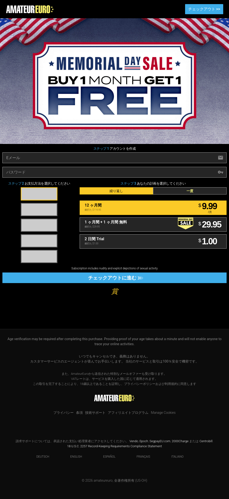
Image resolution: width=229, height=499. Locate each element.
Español (106, 457)
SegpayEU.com (160, 441)
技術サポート (95, 412)
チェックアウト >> (204, 9)
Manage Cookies (163, 412)
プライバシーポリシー (139, 384)
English (73, 457)
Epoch (143, 441)
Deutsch (39, 457)
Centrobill (206, 441)
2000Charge (180, 441)
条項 (79, 412)
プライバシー (63, 412)
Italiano (174, 457)
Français (140, 457)
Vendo (133, 441)
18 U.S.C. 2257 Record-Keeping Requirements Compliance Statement (114, 446)
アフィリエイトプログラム (128, 412)
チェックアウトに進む (114, 278)
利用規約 (171, 384)
